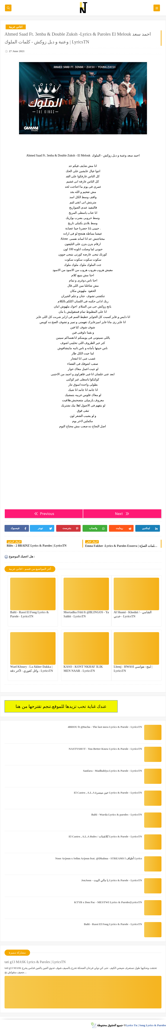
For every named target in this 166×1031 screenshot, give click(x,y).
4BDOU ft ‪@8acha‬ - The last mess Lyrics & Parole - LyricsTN (105, 726)
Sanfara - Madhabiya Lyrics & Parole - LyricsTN (112, 770)
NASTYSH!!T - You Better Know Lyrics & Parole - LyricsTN (105, 748)
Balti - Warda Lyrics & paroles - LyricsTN (116, 814)
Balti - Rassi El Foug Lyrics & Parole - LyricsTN (113, 924)
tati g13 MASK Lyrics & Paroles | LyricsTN (35, 962)
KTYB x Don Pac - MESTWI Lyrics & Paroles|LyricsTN (108, 902)
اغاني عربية (15, 26)
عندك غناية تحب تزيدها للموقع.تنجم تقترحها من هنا (61, 706)
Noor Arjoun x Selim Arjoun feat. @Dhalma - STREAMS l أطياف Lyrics (98, 858)
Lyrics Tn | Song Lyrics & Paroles (146, 1025)
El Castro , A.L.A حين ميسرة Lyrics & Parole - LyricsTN (108, 792)
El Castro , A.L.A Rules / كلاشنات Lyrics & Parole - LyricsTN (105, 836)
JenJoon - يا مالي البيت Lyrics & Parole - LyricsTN (111, 880)
